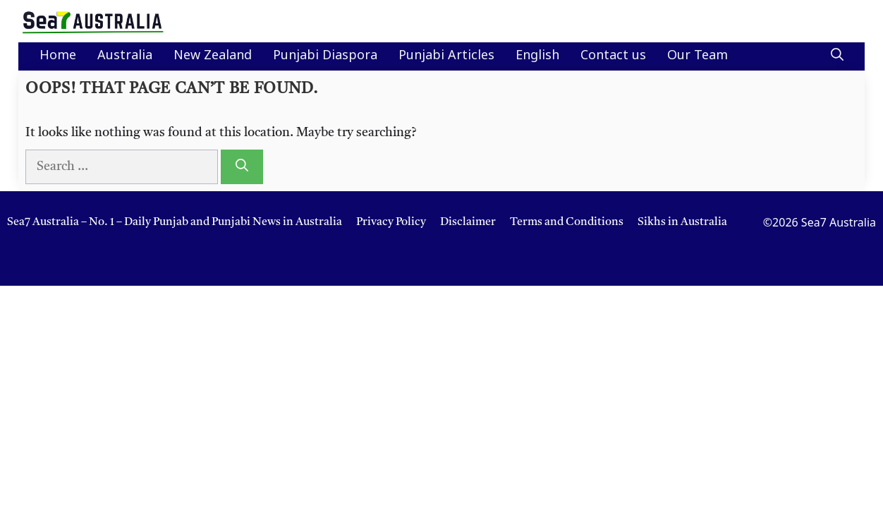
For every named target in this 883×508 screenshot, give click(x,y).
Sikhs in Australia (682, 222)
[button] (837, 56)
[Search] (242, 167)
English (537, 56)
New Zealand (212, 56)
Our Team (697, 56)
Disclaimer (468, 222)
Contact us (613, 56)
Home (57, 56)
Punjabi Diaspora (325, 56)
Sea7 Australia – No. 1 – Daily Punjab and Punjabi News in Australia (174, 222)
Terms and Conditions (566, 222)
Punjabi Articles (446, 56)
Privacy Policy (391, 222)
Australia (124, 56)
